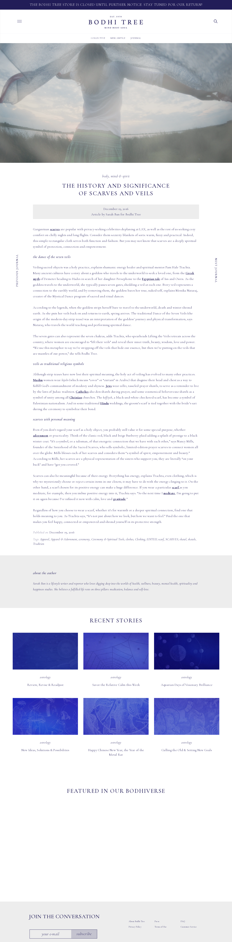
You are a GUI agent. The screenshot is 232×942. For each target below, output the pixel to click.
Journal (135, 38)
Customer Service (189, 883)
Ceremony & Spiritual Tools (107, 539)
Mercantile (118, 38)
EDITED (152, 539)
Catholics (82, 392)
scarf (176, 487)
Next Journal (216, 270)
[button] (215, 21)
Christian (75, 397)
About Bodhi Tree (137, 877)
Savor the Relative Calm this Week (116, 685)
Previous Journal (17, 270)
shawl (183, 539)
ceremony (84, 539)
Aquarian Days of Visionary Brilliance (186, 685)
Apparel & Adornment (64, 539)
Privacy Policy (135, 883)
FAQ (183, 877)
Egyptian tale (151, 279)
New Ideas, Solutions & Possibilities (45, 750)
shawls (192, 539)
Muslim (38, 380)
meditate (169, 493)
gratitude (119, 499)
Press (157, 877)
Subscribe (84, 890)
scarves (55, 229)
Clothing (140, 539)
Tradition (38, 544)
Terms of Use (161, 883)
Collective (98, 38)
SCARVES (171, 539)
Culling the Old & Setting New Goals (186, 750)
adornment (40, 435)
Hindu (104, 403)
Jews (109, 386)
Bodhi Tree (116, 22)
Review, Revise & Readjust (45, 685)
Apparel (44, 539)
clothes (130, 539)
